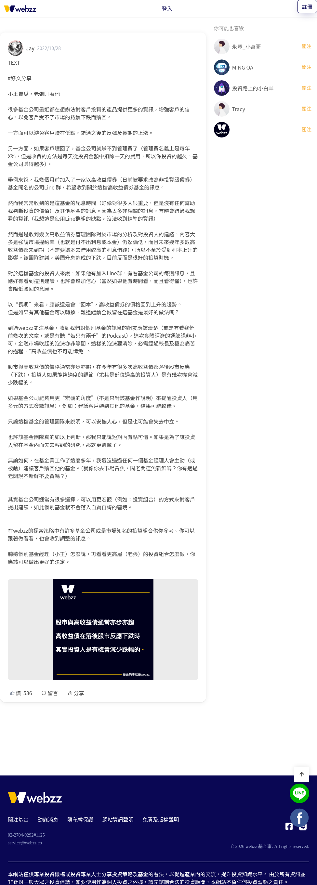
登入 (167, 8)
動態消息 (48, 819)
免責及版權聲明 (160, 819)
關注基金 (18, 819)
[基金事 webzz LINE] (299, 794)
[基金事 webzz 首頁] (20, 8)
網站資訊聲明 (118, 819)
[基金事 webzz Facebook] (289, 828)
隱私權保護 (80, 819)
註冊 (307, 6)
